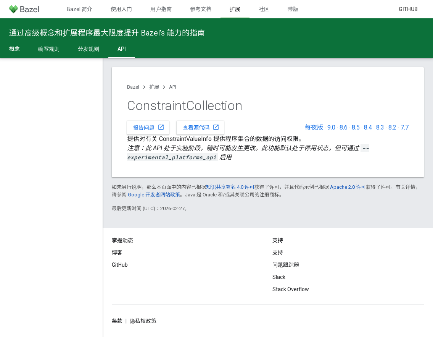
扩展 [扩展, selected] (235, 9)
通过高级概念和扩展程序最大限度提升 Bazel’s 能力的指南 (107, 32)
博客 (117, 253)
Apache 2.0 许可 (348, 187)
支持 (277, 253)
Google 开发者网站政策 (154, 195)
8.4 (368, 127)
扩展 (154, 87)
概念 (14, 49)
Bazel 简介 (79, 9)
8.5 (356, 127)
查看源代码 (201, 127)
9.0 (331, 127)
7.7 (405, 127)
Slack (278, 277)
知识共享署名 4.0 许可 (230, 187)
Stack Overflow (290, 289)
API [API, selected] (122, 49)
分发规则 (88, 49)
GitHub (408, 9)
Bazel (133, 87)
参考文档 (200, 9)
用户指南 (161, 9)
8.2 (392, 127)
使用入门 (121, 9)
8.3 (380, 127)
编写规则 (49, 49)
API (172, 87)
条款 (117, 321)
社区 (264, 9)
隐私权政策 (143, 321)
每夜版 (314, 127)
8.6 (344, 127)
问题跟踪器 (285, 265)
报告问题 (148, 127)
